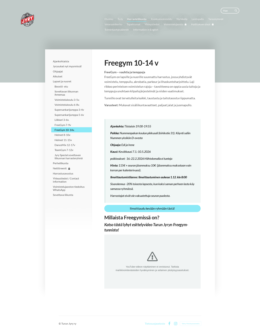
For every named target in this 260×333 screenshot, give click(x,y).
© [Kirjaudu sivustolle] (60, 323)
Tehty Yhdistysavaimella (190, 324)
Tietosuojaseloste (155, 323)
